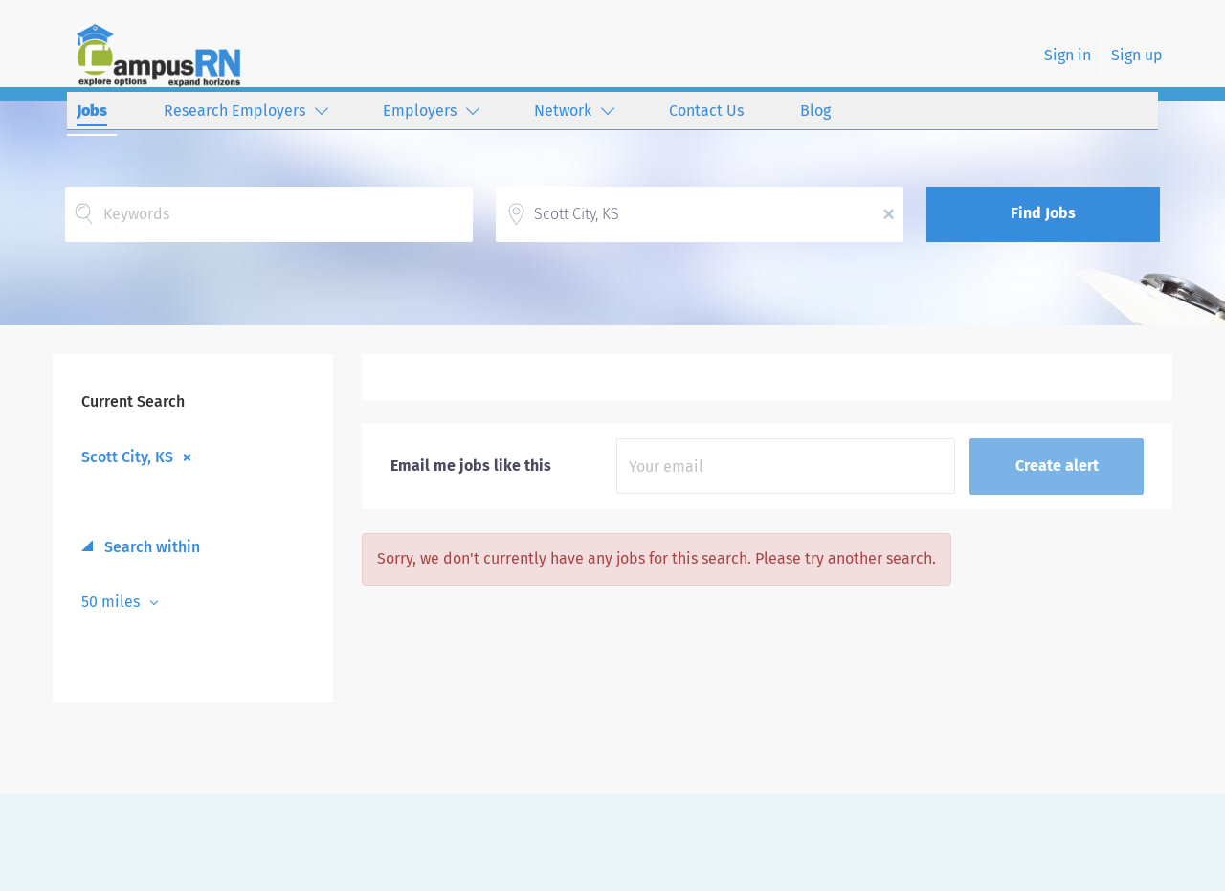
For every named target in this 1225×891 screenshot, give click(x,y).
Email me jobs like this (470, 466)
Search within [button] (150, 547)
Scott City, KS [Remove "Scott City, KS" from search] (127, 456)
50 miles (112, 601)
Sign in (1067, 55)
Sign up (1137, 55)
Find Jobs (1043, 213)
